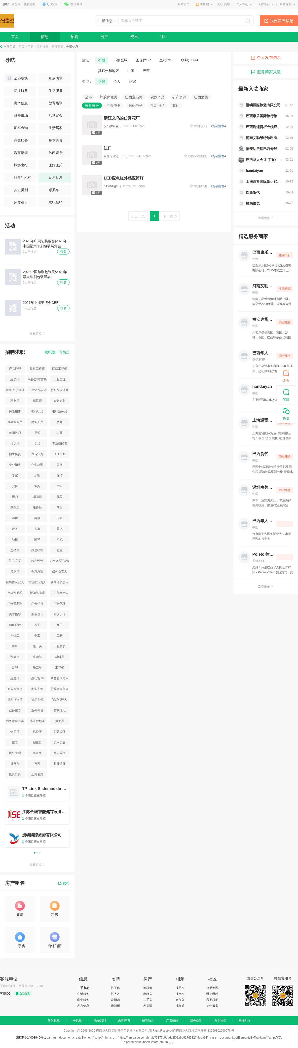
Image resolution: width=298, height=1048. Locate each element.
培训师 (14, 443)
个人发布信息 (266, 57)
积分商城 (224, 4)
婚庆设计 (60, 614)
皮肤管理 (15, 753)
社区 (164, 37)
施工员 (37, 667)
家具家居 (57, 46)
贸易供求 (52, 78)
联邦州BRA (190, 60)
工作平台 (264, 4)
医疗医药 (52, 165)
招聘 (74, 37)
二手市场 (83, 988)
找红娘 (180, 1006)
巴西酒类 (201, 97)
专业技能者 (59, 443)
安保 (15, 486)
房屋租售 (17, 202)
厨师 (15, 497)
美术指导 (15, 614)
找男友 (180, 988)
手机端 (204, 4)
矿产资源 (179, 97)
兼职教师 (15, 432)
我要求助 (212, 1000)
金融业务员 (14, 422)
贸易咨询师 (14, 699)
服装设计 (37, 614)
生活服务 (52, 90)
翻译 (37, 539)
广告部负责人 (60, 593)
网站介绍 (244, 1020)
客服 (37, 518)
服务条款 (196, 1020)
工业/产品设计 (37, 390)
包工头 (37, 646)
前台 (60, 507)
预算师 (14, 657)
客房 (15, 518)
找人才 (115, 994)
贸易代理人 (59, 699)
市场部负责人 (37, 582)
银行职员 (37, 411)
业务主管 (15, 710)
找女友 (180, 994)
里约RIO (166, 60)
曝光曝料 (212, 994)
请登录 (16, 4)
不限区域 (120, 60)
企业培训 (37, 465)
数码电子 (136, 106)
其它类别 (17, 190)
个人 (116, 81)
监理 (15, 667)
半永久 (37, 753)
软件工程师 (37, 368)
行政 (15, 529)
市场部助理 (14, 593)
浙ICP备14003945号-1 (31, 1037)
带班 (15, 646)
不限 (101, 60)
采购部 (37, 657)
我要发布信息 (282, 21)
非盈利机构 (18, 177)
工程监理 (60, 379)
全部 (88, 97)
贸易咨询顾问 (60, 689)
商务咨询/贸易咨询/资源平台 (37, 380)
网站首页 (183, 4)
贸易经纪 (60, 710)
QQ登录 (52, 4)
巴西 (146, 71)
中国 (130, 71)
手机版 (77, 1020)
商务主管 (37, 689)
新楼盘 (147, 988)
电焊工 (14, 635)
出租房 (147, 994)
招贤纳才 (148, 1020)
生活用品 (157, 106)
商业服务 (17, 90)
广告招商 (172, 1020)
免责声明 (124, 1020)
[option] (37, 817)
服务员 (37, 507)
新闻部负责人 (60, 582)
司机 (60, 539)
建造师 (14, 678)
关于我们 (220, 1020)
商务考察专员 (15, 721)
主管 (15, 742)
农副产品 (157, 97)
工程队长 (60, 646)
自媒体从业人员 (15, 583)
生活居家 (52, 128)
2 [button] (37, 853)
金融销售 (60, 400)
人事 (37, 529)
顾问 (60, 465)
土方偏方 (37, 774)
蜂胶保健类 (108, 97)
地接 (15, 539)
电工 (37, 635)
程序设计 (37, 561)
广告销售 (37, 603)
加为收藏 (54, 1020)
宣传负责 (37, 454)
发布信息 (83, 1006)
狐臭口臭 (15, 774)
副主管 (37, 742)
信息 (45, 37)
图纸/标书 (37, 678)
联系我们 (100, 1020)
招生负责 (15, 454)
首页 (15, 37)
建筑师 (14, 379)
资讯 (134, 37)
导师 (37, 432)
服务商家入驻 (266, 72)
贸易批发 (42, 46)
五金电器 (114, 106)
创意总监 (37, 571)
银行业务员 (59, 411)
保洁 (60, 475)
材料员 (59, 657)
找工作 (115, 988)
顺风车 (50, 190)
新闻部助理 (37, 593)
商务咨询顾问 (60, 678)
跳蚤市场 (17, 115)
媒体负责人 (59, 571)
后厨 (60, 486)
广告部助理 (14, 603)
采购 (60, 518)
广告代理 (60, 603)
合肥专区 (212, 988)
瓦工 (60, 625)
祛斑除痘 (60, 753)
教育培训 (52, 103)
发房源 (147, 1006)
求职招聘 (52, 202)
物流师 (14, 731)
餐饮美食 (52, 140)
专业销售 (15, 465)
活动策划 (60, 454)
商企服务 (17, 140)
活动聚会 (52, 115)
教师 (60, 422)
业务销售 (37, 710)
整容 (37, 763)
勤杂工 (14, 507)
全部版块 (17, 78)
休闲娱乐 (52, 152)
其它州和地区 (108, 71)
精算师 (37, 400)
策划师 (14, 571)
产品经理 (15, 368)
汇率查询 (17, 128)
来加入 (180, 1000)
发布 (64, 883)
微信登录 (76, 4)
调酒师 (37, 497)
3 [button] (39, 853)
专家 (15, 475)
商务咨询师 (14, 689)
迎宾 (37, 486)
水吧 (37, 475)
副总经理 (37, 550)
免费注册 (30, 4)
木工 (37, 625)
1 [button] (35, 853)
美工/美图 (14, 561)
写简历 (64, 352)
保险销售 (15, 411)
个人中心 (242, 4)
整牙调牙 (60, 763)
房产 (104, 37)
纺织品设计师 (60, 390)
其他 (175, 106)
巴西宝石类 (134, 97)
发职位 (50, 352)
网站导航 (286, 4)
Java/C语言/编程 (59, 562)
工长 (60, 635)
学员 (37, 443)
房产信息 (17, 103)
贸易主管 (37, 699)
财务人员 (37, 422)
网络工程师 (59, 368)
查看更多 (37, 333)
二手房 (147, 1000)
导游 (60, 529)
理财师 (14, 400)
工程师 (59, 667)
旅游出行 (17, 165)
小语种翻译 (37, 721)
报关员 (59, 721)
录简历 (115, 1006)
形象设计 (15, 625)
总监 (60, 550)
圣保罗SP (143, 60)
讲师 (60, 432)
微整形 (14, 763)
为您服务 (212, 1006)
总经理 (14, 550)
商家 (132, 81)
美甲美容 (60, 742)
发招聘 (115, 1000)
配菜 (60, 497)
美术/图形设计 (14, 390)
